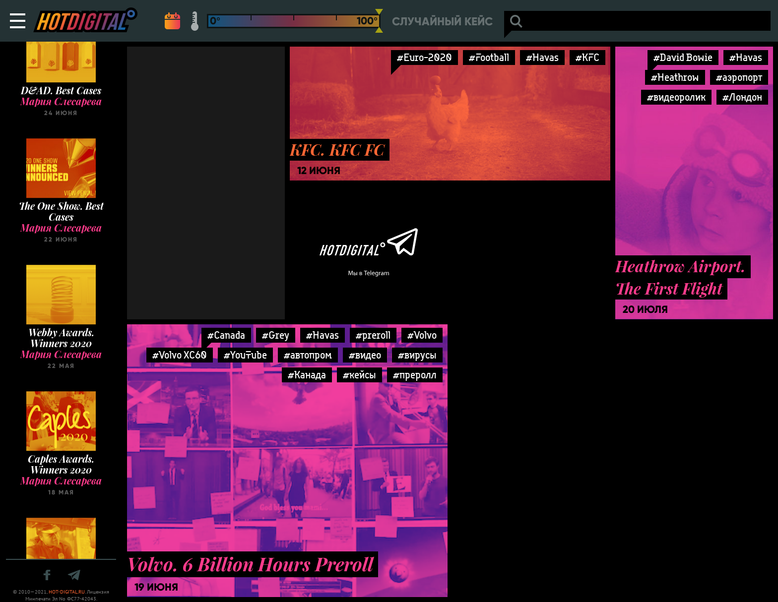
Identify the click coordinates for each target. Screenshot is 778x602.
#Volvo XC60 (179, 354)
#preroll (373, 335)
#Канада (307, 374)
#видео (365, 354)
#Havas (542, 57)
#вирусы (417, 354)
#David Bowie (683, 57)
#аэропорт (739, 77)
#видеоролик (676, 97)
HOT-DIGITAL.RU (67, 592)
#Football (489, 57)
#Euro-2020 (424, 57)
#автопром (308, 354)
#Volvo (422, 335)
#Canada (226, 335)
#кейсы (359, 374)
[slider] (379, 21)
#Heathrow (675, 77)
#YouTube (245, 354)
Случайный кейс (442, 21)
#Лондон (742, 97)
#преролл (415, 374)
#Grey (275, 335)
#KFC (587, 57)
